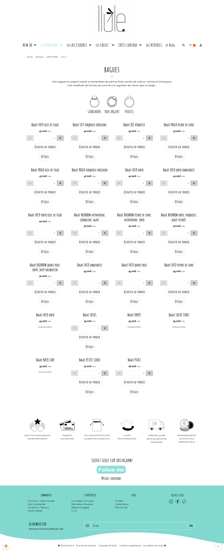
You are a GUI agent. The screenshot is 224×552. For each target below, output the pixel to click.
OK (191, 525)
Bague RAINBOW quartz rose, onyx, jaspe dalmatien (45, 267)
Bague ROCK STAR (45, 360)
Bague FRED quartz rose (134, 265)
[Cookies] (6, 546)
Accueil (30, 57)
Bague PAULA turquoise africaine (90, 170)
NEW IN (28, 45)
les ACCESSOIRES (77, 45)
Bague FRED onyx (134, 170)
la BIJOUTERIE (50, 45)
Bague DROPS (134, 315)
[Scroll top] (218, 546)
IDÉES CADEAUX (128, 45)
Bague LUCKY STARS (179, 315)
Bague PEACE (134, 360)
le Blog (170, 45)
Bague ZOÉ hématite (134, 124)
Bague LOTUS (89, 315)
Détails (45, 156)
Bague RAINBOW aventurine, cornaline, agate (90, 217)
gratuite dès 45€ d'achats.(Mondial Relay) (157, 438)
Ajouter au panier (45, 147)
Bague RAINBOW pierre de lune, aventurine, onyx (134, 217)
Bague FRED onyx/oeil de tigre (45, 215)
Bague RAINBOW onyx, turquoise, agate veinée (179, 217)
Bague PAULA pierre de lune (179, 124)
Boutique (39, 57)
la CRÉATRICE (154, 45)
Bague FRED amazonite (89, 265)
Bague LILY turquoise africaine (90, 124)
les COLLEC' (103, 45)
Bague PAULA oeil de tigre (45, 170)
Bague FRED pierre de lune (179, 265)
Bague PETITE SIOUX (89, 360)
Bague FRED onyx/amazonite (179, 170)
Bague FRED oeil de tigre (45, 124)
